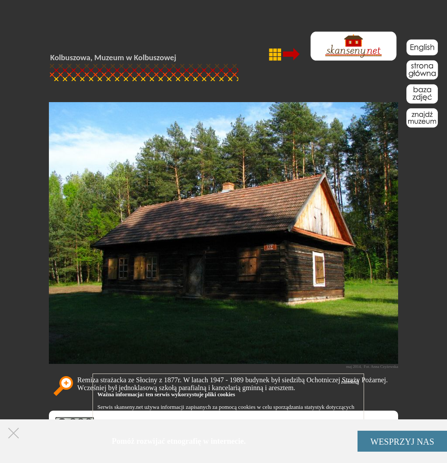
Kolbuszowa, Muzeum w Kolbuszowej (113, 57)
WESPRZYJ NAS (402, 441)
